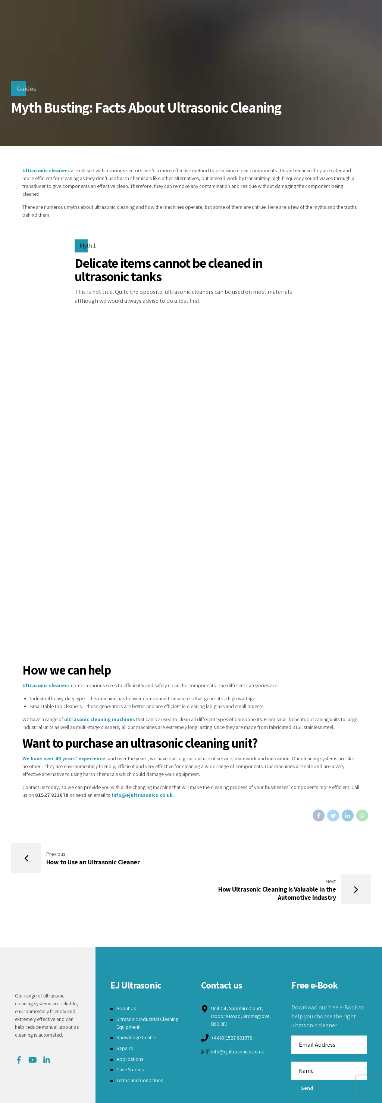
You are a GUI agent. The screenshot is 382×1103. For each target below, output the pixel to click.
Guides (26, 88)
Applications (129, 1027)
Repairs (124, 1017)
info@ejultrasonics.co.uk (142, 795)
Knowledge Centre (136, 1006)
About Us (126, 977)
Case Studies (130, 1038)
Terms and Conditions (139, 1049)
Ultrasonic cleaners (46, 170)
